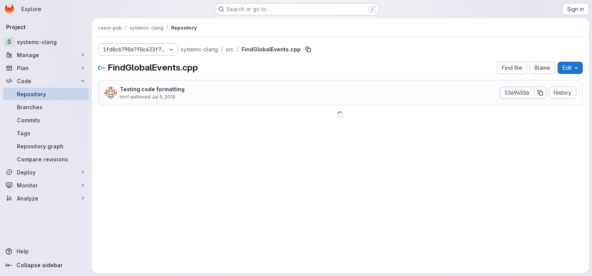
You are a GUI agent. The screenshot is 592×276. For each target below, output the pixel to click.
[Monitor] (46, 185)
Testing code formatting (152, 89)
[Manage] (46, 55)
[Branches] (46, 107)
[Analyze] (46, 198)
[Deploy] (46, 172)
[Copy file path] (308, 49)
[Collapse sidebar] (46, 265)
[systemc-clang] (46, 42)
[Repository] (46, 94)
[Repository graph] (46, 146)
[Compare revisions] (46, 159)
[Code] (46, 81)
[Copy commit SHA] (540, 93)
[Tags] (46, 133)
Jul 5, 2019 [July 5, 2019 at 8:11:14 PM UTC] (163, 97)
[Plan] (46, 68)
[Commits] (46, 120)
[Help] (46, 251)
